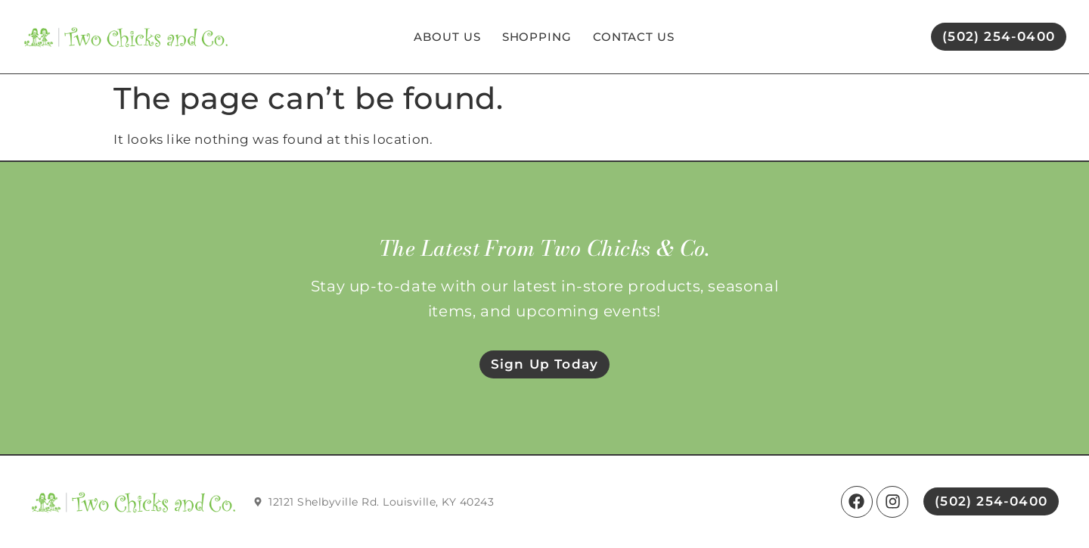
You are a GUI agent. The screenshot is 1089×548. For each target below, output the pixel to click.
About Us (447, 37)
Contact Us (634, 37)
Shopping (537, 37)
